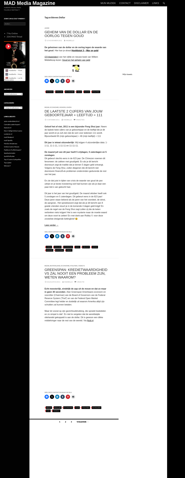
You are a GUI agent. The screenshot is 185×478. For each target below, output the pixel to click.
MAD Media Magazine (29, 3)
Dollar (59, 92)
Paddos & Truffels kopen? (12, 150)
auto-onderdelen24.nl (11, 121)
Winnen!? (7, 166)
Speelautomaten (9, 153)
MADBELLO (70, 40)
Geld (79, 92)
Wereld (56, 411)
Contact (125, 3)
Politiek (96, 92)
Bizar (47, 107)
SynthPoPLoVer (9, 156)
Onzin (68, 107)
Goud (87, 92)
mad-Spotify (8, 140)
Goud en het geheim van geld (76, 60)
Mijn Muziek (108, 3)
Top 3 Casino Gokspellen (12, 159)
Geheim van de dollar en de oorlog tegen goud (71, 34)
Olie (77, 407)
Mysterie (59, 250)
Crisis (49, 247)
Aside (47, 28)
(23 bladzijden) (51, 57)
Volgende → (83, 422)
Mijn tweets (127, 74)
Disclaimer (141, 3)
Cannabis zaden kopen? (12, 124)
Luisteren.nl (8, 134)
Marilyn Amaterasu (10, 144)
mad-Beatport (9, 137)
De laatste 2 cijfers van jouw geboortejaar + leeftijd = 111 (74, 113)
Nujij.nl (90, 320)
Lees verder (51, 225)
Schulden (96, 407)
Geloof (86, 247)
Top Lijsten (7, 163)
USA (48, 411)
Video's (81, 266)
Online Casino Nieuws (11, 147)
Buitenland (55, 266)
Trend (69, 250)
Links (155, 3)
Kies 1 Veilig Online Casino (13, 131)
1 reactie (80, 282)
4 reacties (80, 120)
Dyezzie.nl (7, 128)
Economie (70, 92)
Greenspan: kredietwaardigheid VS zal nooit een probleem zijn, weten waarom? (76, 273)
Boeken (50, 92)
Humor (62, 107)
